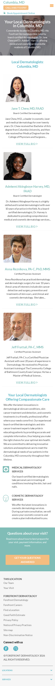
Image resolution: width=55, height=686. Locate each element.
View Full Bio (26, 143)
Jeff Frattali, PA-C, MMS (27, 347)
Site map (8, 630)
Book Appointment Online (21, 13)
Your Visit (8, 587)
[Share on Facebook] (6, 649)
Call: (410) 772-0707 (16, 7)
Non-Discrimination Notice (17, 635)
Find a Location (11, 609)
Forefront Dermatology (15, 599)
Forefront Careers (12, 604)
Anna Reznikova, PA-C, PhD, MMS (27, 269)
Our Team (8, 582)
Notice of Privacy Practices (17, 625)
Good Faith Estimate (14, 615)
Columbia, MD (14, 2)
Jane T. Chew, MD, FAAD (27, 108)
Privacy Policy (10, 620)
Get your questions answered (27, 559)
